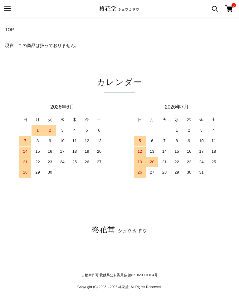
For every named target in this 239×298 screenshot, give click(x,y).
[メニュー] (7, 8)
